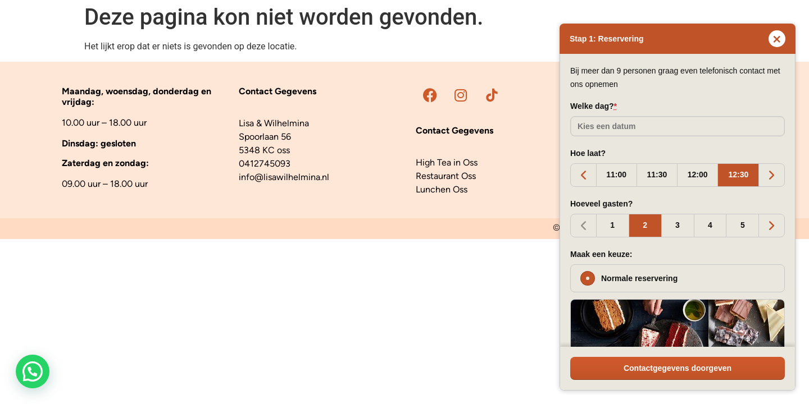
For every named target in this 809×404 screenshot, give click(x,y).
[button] (32, 371)
